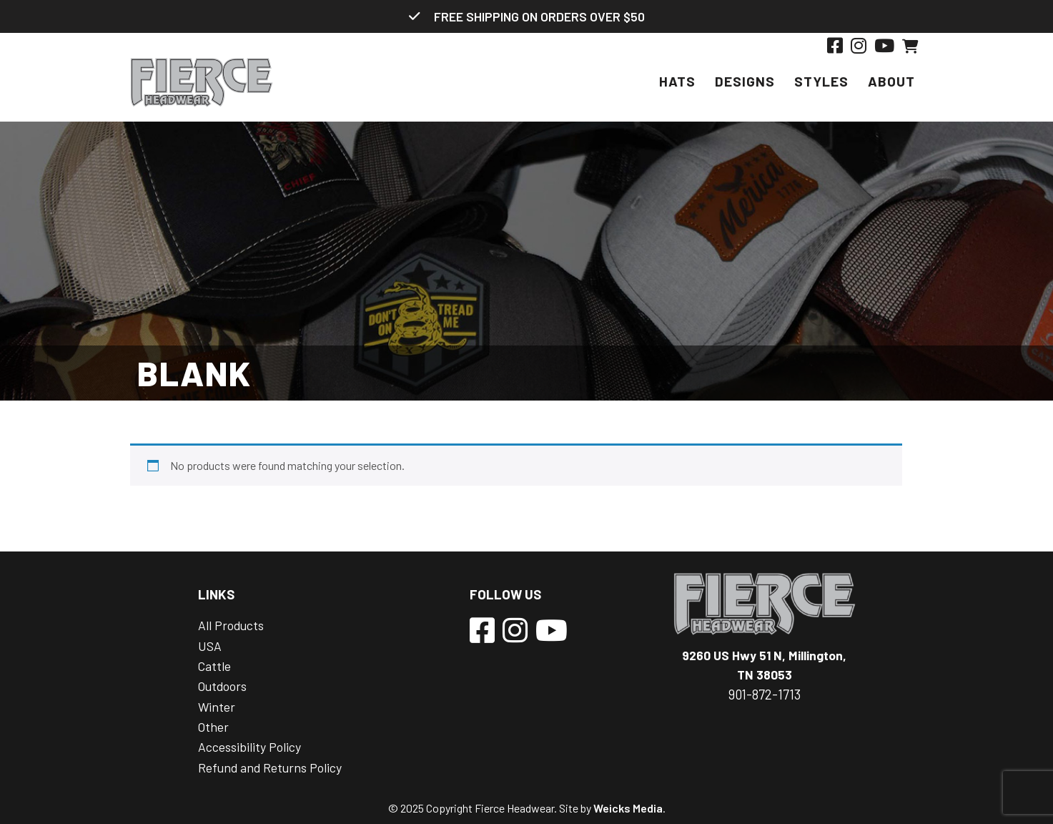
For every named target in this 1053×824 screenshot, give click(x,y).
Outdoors (222, 686)
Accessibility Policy (249, 747)
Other (213, 727)
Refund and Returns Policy (270, 767)
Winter (216, 707)
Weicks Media (628, 808)
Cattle (214, 666)
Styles (821, 81)
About (891, 81)
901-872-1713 (764, 694)
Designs (745, 81)
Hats (677, 81)
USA (210, 646)
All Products (231, 625)
